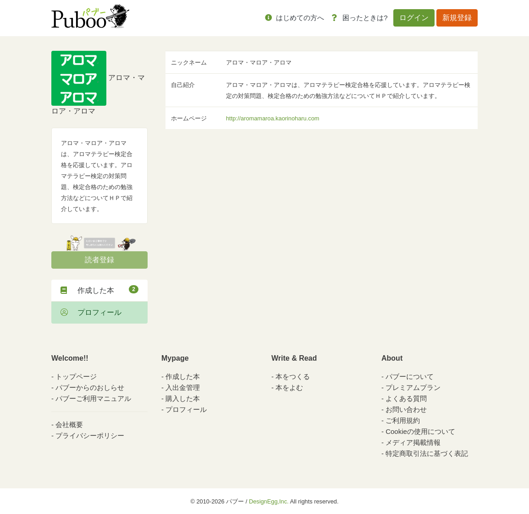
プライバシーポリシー (89, 435)
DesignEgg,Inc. (269, 501)
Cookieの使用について (420, 431)
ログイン (414, 18)
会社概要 (69, 424)
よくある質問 (406, 398)
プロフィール (91, 312)
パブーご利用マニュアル (93, 398)
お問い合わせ (406, 409)
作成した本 (99, 289)
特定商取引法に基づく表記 (427, 453)
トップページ (76, 376)
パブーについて (410, 376)
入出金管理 (182, 387)
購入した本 (182, 398)
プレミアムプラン (413, 387)
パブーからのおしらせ (89, 387)
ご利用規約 (403, 420)
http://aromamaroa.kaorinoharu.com (272, 118)
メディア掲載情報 (413, 442)
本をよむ (289, 387)
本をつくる (293, 376)
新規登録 (457, 18)
